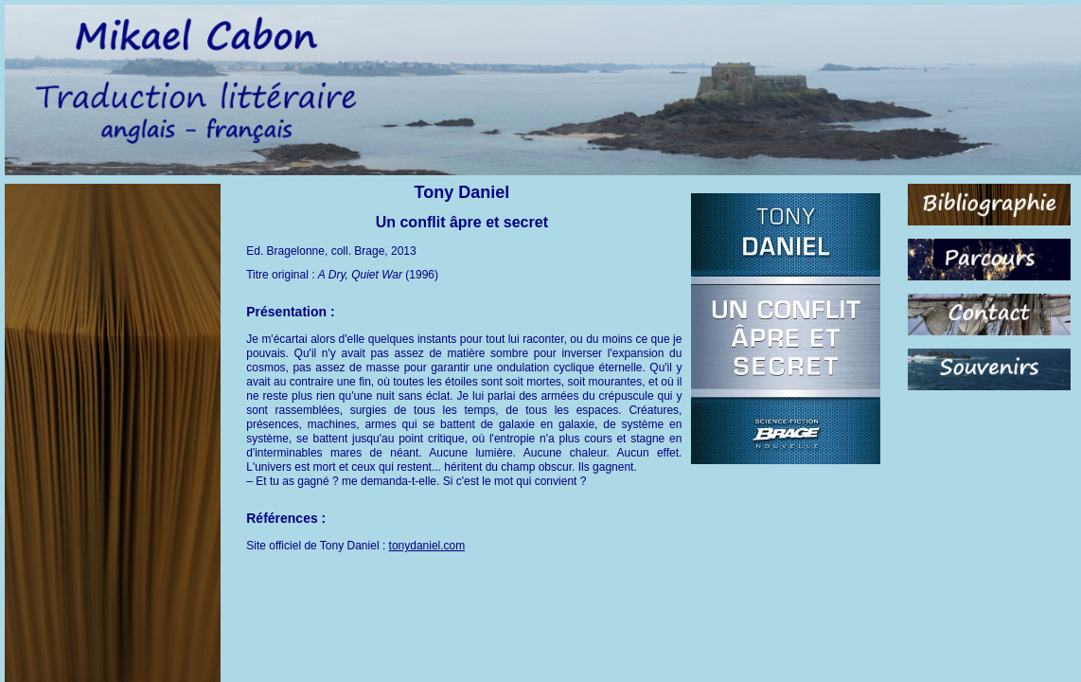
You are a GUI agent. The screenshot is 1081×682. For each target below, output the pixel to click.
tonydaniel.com (427, 545)
